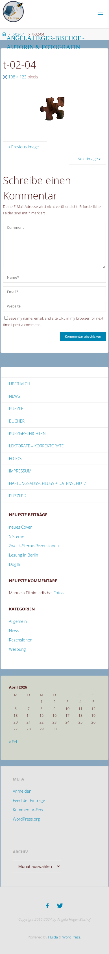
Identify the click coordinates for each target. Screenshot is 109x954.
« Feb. (14, 741)
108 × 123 (18, 77)
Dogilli (14, 564)
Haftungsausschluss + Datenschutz (47, 483)
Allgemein (18, 621)
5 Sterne (17, 536)
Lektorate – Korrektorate (36, 446)
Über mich (19, 383)
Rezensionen (20, 640)
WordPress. (71, 937)
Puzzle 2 (18, 495)
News (14, 396)
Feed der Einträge (29, 800)
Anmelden (22, 791)
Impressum (20, 471)
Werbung (17, 649)
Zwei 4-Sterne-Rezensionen (34, 545)
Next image (89, 158)
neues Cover (20, 527)
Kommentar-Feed (29, 809)
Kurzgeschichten (27, 433)
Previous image (23, 147)
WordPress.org (26, 819)
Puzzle (16, 408)
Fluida (52, 937)
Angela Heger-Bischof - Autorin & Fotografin (45, 42)
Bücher (17, 421)
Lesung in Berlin (23, 555)
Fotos (15, 458)
